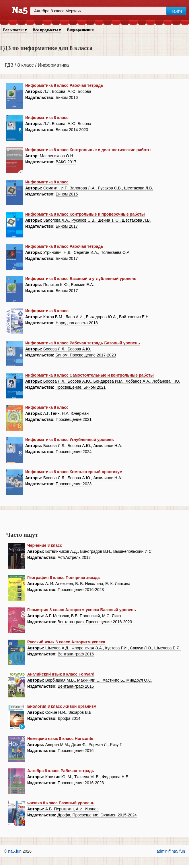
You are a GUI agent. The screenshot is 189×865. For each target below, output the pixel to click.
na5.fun (15, 851)
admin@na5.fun (171, 851)
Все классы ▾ (15, 30)
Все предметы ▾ (47, 30)
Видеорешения (80, 30)
